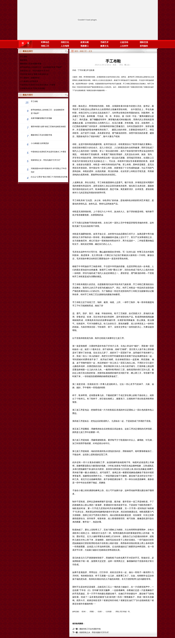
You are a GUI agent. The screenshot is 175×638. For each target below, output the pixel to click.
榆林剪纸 (23, 60)
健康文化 (104, 46)
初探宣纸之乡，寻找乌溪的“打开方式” (35, 71)
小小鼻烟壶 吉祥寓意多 (29, 81)
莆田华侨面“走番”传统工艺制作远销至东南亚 (48, 127)
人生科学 (124, 46)
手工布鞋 (23, 57)
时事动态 (45, 42)
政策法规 (84, 42)
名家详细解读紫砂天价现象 (41, 118)
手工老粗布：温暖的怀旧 (29, 78)
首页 (76, 51)
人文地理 (65, 46)
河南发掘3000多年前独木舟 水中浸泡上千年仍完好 (49, 170)
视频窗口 (84, 46)
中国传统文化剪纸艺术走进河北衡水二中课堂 (37, 85)
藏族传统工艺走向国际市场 (30, 64)
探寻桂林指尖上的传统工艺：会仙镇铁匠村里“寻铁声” (41, 67)
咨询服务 (144, 46)
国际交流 (144, 42)
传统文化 (65, 42)
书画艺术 (104, 42)
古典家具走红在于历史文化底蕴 (32, 88)
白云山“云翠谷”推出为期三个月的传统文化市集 (49, 177)
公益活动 (124, 42)
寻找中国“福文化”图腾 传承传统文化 (34, 74)
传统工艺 (45, 46)
